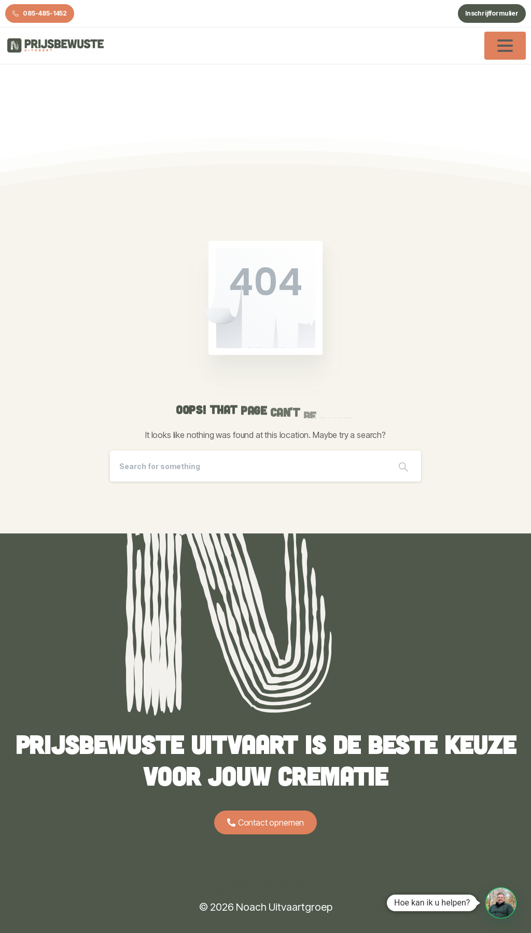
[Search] (248, 466)
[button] (500, 902)
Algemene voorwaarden (265, 886)
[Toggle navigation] (505, 46)
